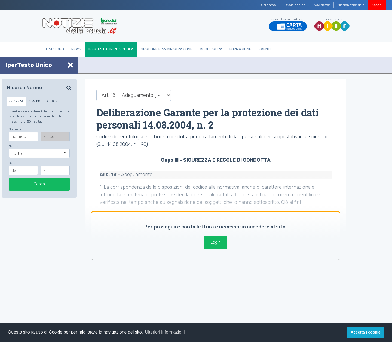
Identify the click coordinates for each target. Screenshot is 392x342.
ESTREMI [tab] (16, 101)
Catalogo (55, 49)
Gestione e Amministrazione (166, 49)
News (76, 49)
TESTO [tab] (34, 101)
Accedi (377, 5)
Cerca (39, 184)
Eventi (265, 49)
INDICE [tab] (50, 101)
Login (215, 242)
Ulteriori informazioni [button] (165, 332)
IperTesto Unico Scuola (110, 49)
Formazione (240, 49)
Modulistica (211, 49)
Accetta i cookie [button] (366, 332)
